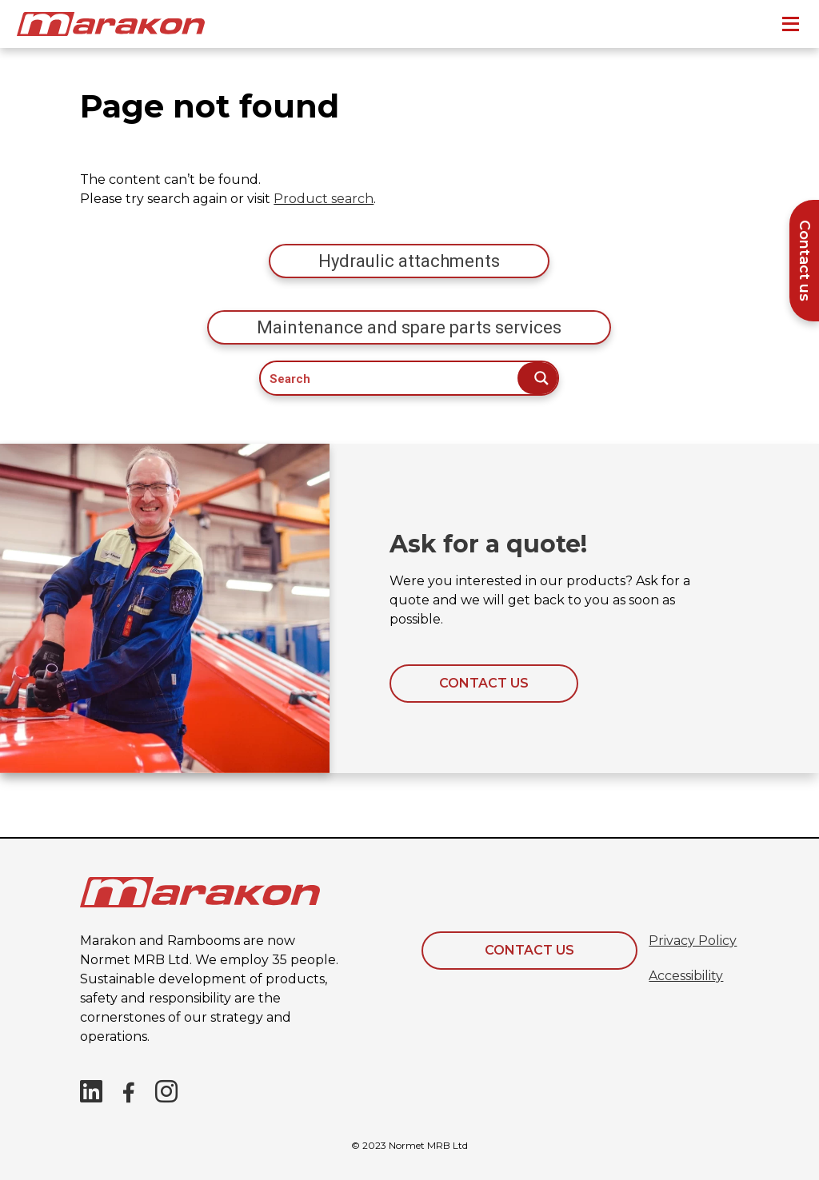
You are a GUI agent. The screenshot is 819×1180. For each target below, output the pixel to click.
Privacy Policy (693, 940)
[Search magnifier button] (537, 378)
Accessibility (686, 975)
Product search (324, 198)
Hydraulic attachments (409, 261)
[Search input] (390, 378)
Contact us (484, 683)
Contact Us (529, 950)
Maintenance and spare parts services (409, 327)
